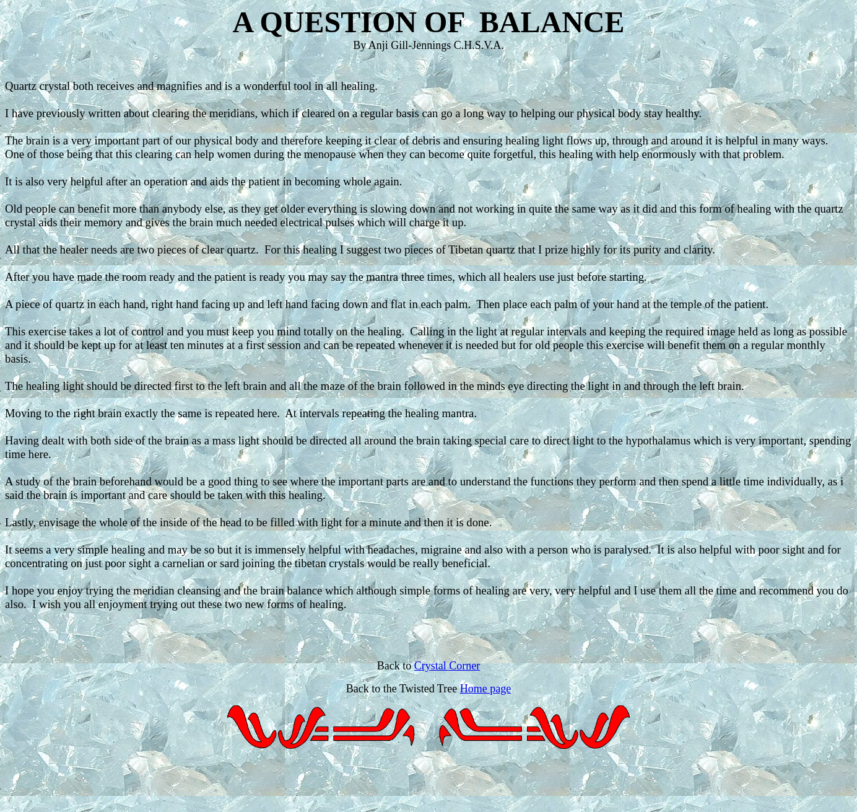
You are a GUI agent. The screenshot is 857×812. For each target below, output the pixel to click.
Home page (485, 688)
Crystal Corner (447, 666)
